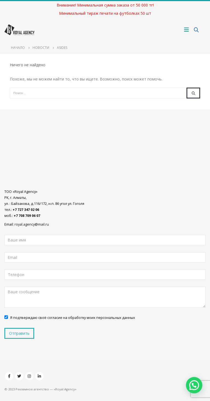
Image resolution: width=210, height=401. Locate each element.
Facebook (9, 376)
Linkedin (39, 376)
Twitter (19, 376)
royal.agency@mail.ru (31, 224)
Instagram (29, 376)
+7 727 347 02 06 (26, 209)
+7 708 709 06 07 (27, 215)
